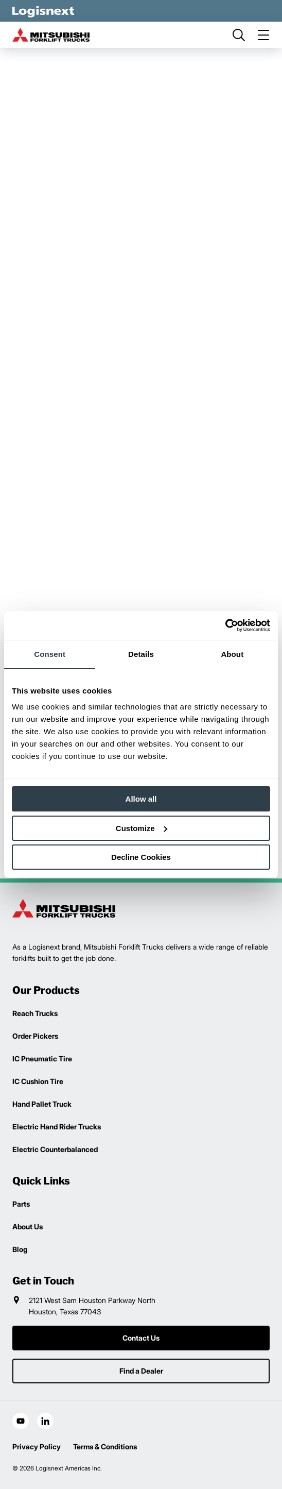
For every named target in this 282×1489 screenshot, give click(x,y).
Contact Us (141, 1337)
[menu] (263, 35)
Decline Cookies (141, 857)
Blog (19, 1249)
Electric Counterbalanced (55, 1149)
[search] (239, 35)
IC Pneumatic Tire (42, 1058)
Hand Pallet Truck (42, 1103)
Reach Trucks (35, 1013)
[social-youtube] (20, 1421)
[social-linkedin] (45, 1421)
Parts (21, 1203)
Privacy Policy (36, 1446)
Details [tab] (141, 654)
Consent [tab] (49, 654)
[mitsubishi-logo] (51, 35)
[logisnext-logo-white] (43, 11)
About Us (27, 1226)
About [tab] (232, 654)
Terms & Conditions (105, 1446)
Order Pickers (35, 1035)
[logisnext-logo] (63, 908)
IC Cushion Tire (37, 1081)
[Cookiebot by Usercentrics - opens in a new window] (225, 625)
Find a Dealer (141, 1370)
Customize (141, 828)
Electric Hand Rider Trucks (56, 1126)
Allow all (141, 798)
